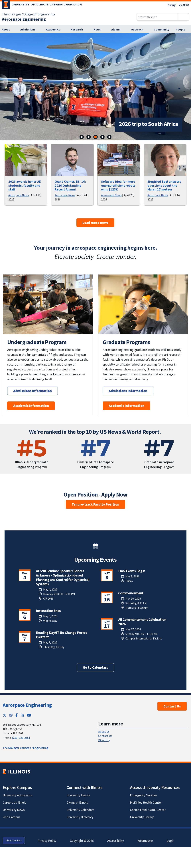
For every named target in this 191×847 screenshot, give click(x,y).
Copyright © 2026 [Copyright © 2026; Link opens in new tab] (82, 840)
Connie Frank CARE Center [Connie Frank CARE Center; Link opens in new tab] (148, 810)
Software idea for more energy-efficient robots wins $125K (118, 185)
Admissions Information (32, 391)
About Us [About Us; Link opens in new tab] (103, 731)
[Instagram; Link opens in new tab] (11, 715)
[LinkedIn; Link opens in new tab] (22, 715)
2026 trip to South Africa (125, 124)
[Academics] (55, 29)
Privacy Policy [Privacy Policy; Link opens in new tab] (47, 840)
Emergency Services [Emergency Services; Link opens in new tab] (143, 795)
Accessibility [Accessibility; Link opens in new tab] (115, 840)
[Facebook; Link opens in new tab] (16, 715)
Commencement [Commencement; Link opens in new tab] (131, 593)
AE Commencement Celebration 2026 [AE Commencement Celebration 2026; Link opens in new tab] (142, 621)
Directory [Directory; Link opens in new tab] (104, 740)
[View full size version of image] (186, 37)
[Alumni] (117, 29)
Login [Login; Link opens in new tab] (170, 840)
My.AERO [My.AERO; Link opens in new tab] (183, 5)
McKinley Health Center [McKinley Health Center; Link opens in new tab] (146, 802)
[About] (8, 29)
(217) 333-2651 (21, 737)
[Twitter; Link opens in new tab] (4, 715)
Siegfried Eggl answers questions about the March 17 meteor (164, 185)
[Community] (161, 29)
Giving (172, 5)
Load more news (95, 222)
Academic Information (31, 405)
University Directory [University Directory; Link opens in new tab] (79, 817)
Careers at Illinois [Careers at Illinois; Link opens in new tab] (14, 802)
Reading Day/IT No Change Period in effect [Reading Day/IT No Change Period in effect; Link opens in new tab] (61, 634)
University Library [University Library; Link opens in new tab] (142, 817)
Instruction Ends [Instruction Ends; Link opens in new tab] (48, 610)
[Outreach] (139, 29)
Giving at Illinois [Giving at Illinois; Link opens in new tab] (77, 802)
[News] (99, 29)
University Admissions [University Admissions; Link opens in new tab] (18, 795)
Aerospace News (18, 195)
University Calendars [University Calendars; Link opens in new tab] (80, 810)
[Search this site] (157, 16)
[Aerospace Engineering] (24, 19)
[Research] (79, 29)
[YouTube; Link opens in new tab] (29, 715)
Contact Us (172, 706)
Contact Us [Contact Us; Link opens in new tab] (105, 736)
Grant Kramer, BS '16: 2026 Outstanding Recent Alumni (70, 185)
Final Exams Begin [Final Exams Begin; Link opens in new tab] (131, 571)
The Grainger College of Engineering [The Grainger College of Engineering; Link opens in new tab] (28, 14)
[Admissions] (30, 29)
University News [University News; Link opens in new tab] (14, 810)
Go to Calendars (95, 667)
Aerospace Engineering (27, 705)
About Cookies (14, 840)
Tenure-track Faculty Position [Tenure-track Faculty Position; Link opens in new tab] (95, 504)
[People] (182, 29)
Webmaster (145, 840)
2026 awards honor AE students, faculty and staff (24, 185)
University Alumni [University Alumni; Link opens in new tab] (78, 795)
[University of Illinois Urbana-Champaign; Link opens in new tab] (42, 5)
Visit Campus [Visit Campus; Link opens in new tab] (11, 817)
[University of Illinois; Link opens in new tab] (16, 771)
